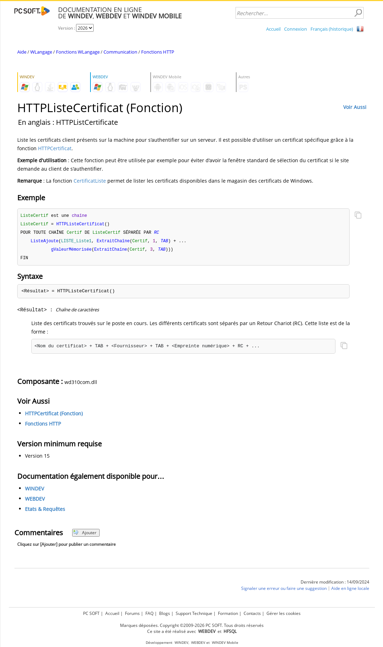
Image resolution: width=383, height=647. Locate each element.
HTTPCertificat (54, 148)
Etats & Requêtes (45, 511)
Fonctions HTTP (157, 52)
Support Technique (194, 613)
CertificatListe (90, 180)
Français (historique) (331, 29)
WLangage (41, 52)
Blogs (164, 613)
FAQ (149, 613)
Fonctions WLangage (78, 52)
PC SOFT (91, 613)
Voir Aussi (354, 107)
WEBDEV (35, 501)
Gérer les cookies (283, 613)
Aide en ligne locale (350, 590)
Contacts (252, 613)
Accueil (273, 29)
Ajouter (84, 535)
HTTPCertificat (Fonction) (54, 415)
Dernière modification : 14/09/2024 (335, 584)
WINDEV (34, 490)
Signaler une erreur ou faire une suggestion (284, 590)
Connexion (295, 29)
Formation (228, 613)
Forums (132, 613)
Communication (120, 52)
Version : (67, 28)
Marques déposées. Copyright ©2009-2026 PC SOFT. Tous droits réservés (192, 625)
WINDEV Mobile (225, 642)
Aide (21, 52)
